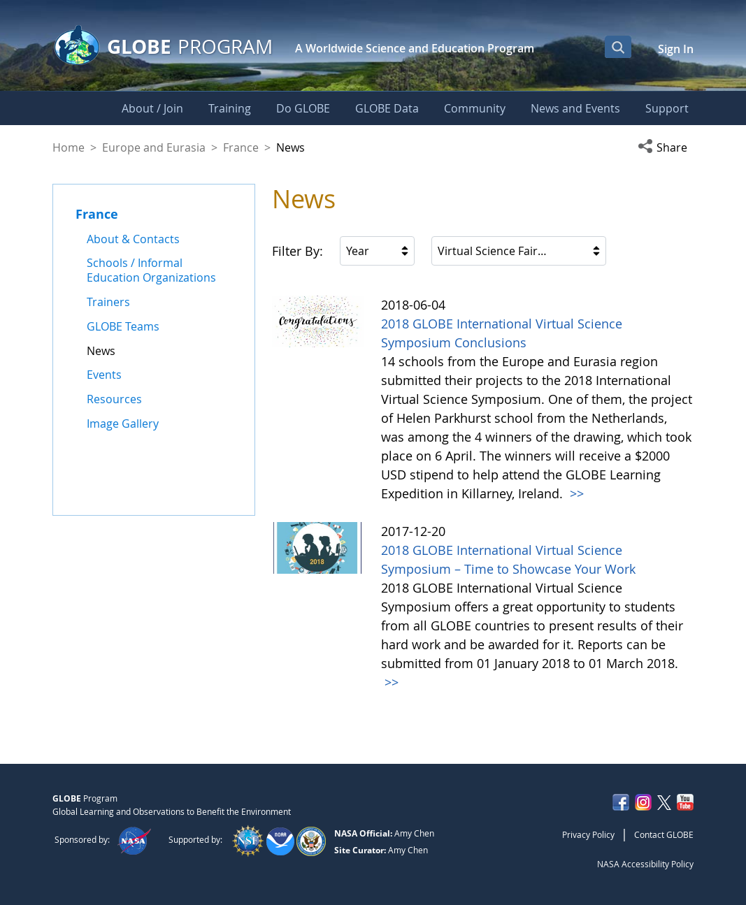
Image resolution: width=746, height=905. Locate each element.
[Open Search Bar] (618, 47)
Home (68, 147)
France (241, 147)
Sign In (676, 49)
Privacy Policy (588, 834)
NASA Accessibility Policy (645, 863)
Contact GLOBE (664, 834)
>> (575, 493)
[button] (666, 147)
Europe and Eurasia (154, 147)
